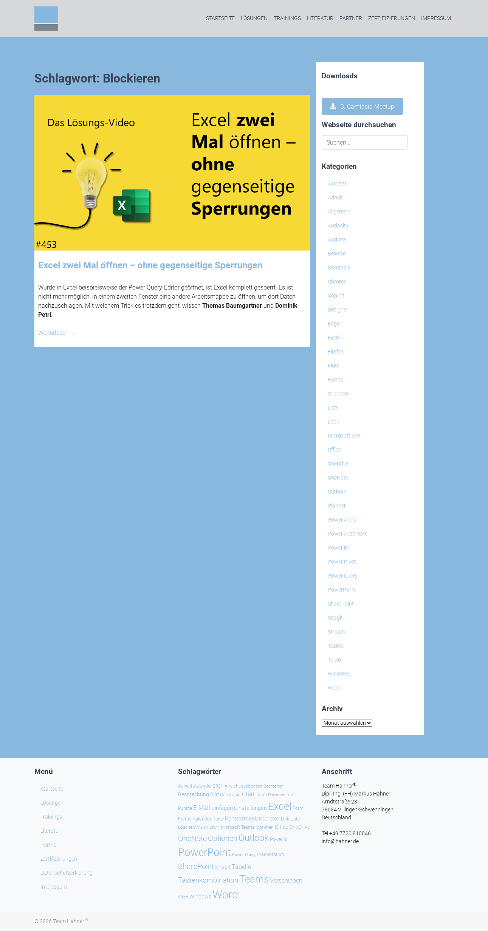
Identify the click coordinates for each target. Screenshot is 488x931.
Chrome (337, 282)
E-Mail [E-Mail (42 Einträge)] (201, 807)
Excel (334, 338)
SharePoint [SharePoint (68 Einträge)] (196, 866)
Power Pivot (342, 562)
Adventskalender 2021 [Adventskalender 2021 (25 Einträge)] (200, 786)
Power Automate (347, 534)
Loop (333, 422)
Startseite (220, 18)
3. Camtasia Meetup (362, 106)
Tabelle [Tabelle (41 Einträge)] (241, 866)
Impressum (436, 18)
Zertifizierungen (391, 18)
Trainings (287, 18)
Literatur (320, 18)
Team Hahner (70, 921)
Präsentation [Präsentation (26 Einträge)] (270, 854)
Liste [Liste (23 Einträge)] (295, 819)
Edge (333, 324)
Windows (339, 674)
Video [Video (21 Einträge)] (183, 897)
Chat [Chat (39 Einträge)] (248, 794)
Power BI (338, 548)
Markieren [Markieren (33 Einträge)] (208, 827)
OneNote (338, 478)
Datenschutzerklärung (66, 873)
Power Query (343, 576)
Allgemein (339, 212)
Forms (335, 380)
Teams (335, 646)
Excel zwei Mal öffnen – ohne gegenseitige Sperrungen (150, 265)
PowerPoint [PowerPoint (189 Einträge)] (204, 852)
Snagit (335, 618)
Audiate (337, 240)
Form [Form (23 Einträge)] (298, 808)
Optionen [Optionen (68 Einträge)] (222, 838)
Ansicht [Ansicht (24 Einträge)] (232, 786)
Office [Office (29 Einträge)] (281, 827)
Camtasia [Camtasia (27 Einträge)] (230, 794)
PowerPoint (341, 590)
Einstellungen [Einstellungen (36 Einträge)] (250, 808)
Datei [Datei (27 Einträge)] (261, 794)
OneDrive (338, 464)
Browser (337, 254)
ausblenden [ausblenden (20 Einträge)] (251, 786)
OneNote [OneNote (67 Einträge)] (192, 838)
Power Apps (342, 520)
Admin (335, 198)
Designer (338, 310)
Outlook (337, 492)
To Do (334, 660)
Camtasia (339, 268)
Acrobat (337, 184)
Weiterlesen (57, 332)
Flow (333, 366)
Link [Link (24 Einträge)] (285, 819)
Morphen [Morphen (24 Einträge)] (265, 827)
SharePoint (341, 604)
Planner (337, 506)
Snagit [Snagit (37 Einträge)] (223, 867)
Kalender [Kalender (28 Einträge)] (201, 819)
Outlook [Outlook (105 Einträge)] (254, 838)
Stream (336, 632)
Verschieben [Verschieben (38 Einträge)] (286, 880)
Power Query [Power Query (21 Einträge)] (244, 854)
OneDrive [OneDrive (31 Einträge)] (299, 827)
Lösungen (254, 18)
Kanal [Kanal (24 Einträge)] (218, 819)
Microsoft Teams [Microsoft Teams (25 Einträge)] (237, 827)
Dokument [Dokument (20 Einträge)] (277, 794)
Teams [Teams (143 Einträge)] (254, 879)
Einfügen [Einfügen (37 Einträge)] (222, 808)
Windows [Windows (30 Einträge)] (200, 897)
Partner (350, 18)
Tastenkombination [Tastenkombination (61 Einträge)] (208, 880)
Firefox (336, 352)
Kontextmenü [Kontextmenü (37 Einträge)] (241, 818)
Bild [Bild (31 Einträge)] (214, 794)
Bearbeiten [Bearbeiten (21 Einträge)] (273, 786)
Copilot (336, 296)
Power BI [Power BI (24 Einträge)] (278, 839)
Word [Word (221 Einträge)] (225, 894)
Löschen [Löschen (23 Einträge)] (186, 827)
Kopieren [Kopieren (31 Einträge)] (269, 819)
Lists (333, 408)
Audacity (338, 226)
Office (334, 450)
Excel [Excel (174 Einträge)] (279, 806)
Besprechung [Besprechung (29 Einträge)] (193, 794)
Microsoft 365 (344, 436)
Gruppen (338, 394)
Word (334, 688)
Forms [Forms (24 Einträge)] (184, 819)
